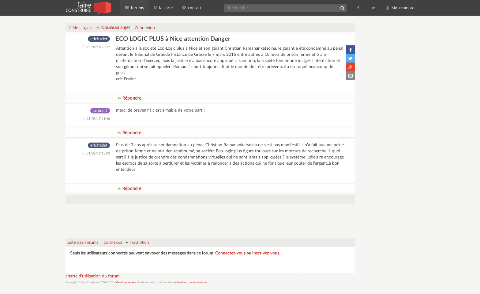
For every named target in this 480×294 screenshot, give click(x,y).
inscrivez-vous (265, 253)
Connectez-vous (230, 253)
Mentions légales (125, 282)
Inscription (139, 242)
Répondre (129, 98)
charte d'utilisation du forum (93, 276)
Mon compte (400, 7)
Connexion (145, 27)
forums (134, 7)
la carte (163, 7)
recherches (180, 282)
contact (191, 7)
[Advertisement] (210, 217)
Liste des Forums (83, 242)
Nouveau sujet (113, 27)
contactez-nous (198, 282)
